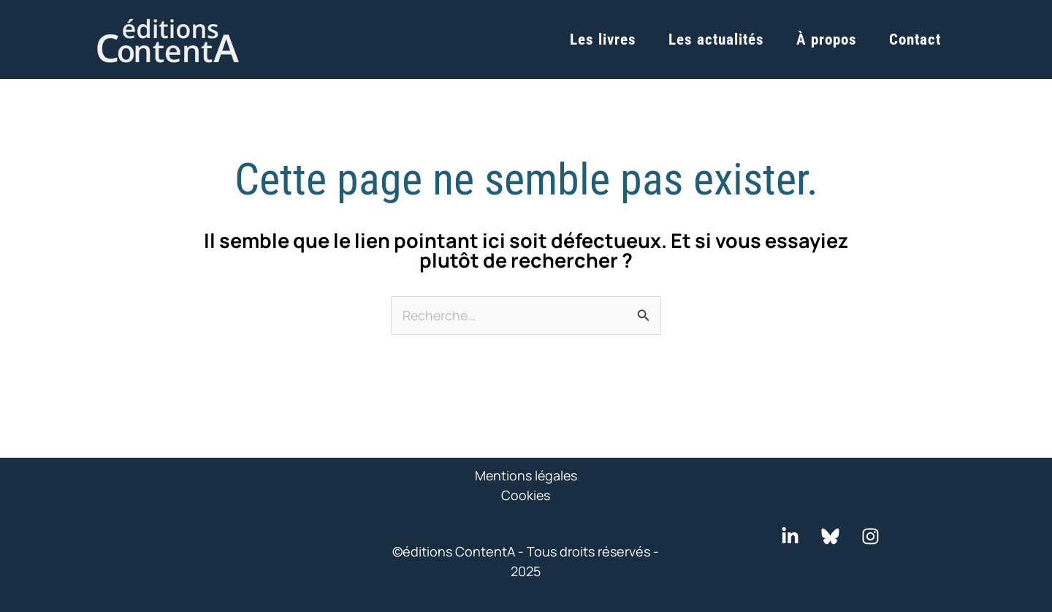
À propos (826, 39)
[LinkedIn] (790, 536)
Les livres (603, 39)
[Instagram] (870, 536)
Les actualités (716, 39)
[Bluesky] (830, 536)
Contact (915, 39)
